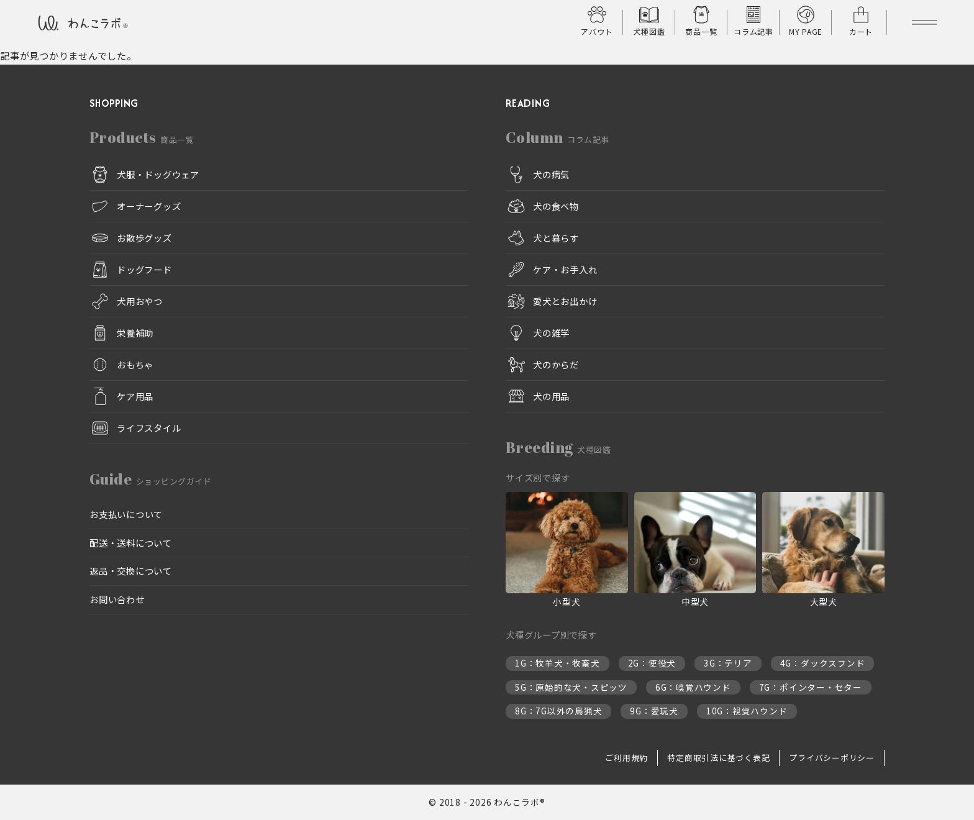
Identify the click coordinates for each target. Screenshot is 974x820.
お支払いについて (126, 514)
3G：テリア (728, 663)
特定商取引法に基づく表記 (718, 757)
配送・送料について (130, 542)
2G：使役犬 (652, 663)
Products (141, 137)
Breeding (558, 447)
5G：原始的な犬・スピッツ (571, 687)
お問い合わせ (117, 599)
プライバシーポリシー (832, 757)
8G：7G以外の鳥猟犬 (558, 711)
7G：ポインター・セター (810, 687)
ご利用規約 (626, 757)
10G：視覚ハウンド (747, 711)
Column (557, 137)
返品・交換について (130, 571)
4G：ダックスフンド (822, 663)
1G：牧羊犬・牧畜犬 (557, 663)
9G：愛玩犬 (654, 711)
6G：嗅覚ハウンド (693, 687)
